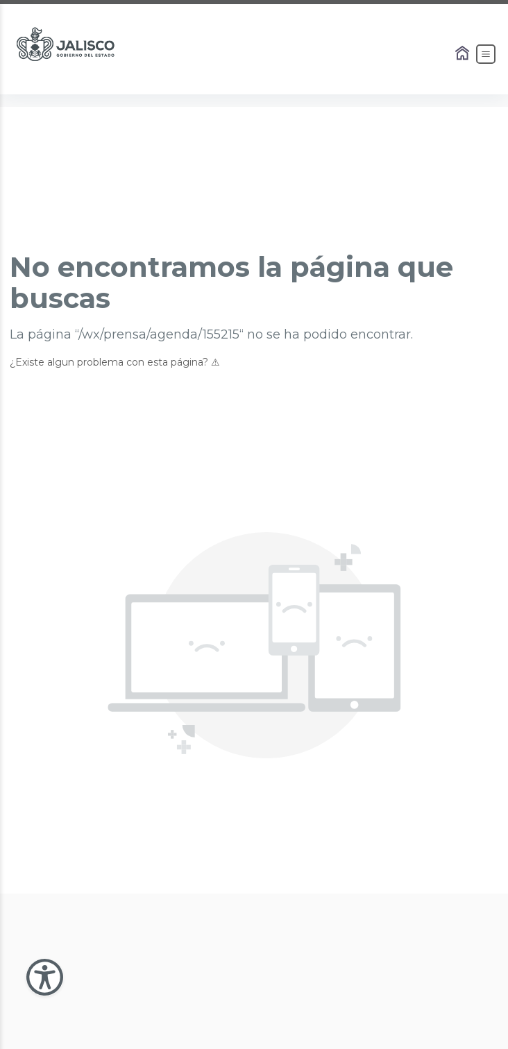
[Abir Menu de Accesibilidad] (45, 977)
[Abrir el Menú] (486, 54)
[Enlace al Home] (463, 54)
